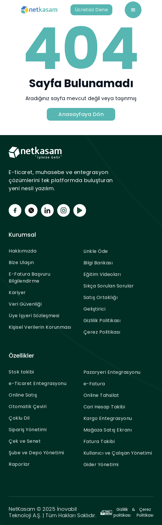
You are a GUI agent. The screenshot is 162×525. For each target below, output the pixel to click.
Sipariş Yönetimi (27, 429)
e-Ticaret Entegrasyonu (37, 383)
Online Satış (23, 395)
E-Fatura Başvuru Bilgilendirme (29, 277)
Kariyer (17, 292)
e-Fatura (94, 383)
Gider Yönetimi (101, 464)
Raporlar (19, 464)
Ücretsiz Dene (91, 9)
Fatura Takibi (99, 441)
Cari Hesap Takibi (104, 406)
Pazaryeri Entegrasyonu (112, 372)
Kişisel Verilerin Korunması (40, 327)
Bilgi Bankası (98, 262)
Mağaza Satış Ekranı (107, 430)
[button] (133, 9)
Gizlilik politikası (122, 512)
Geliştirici (94, 309)
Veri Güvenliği (25, 304)
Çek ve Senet (25, 441)
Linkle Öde (95, 251)
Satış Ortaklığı (100, 297)
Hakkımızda (22, 251)
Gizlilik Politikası (102, 320)
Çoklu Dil (19, 418)
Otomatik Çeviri (28, 406)
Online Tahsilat (101, 395)
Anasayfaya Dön (81, 114)
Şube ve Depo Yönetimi (36, 452)
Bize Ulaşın (21, 262)
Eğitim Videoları (102, 274)
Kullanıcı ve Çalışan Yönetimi (117, 453)
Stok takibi (21, 372)
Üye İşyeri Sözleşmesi (34, 315)
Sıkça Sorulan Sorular (108, 286)
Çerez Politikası (101, 332)
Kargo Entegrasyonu (107, 418)
